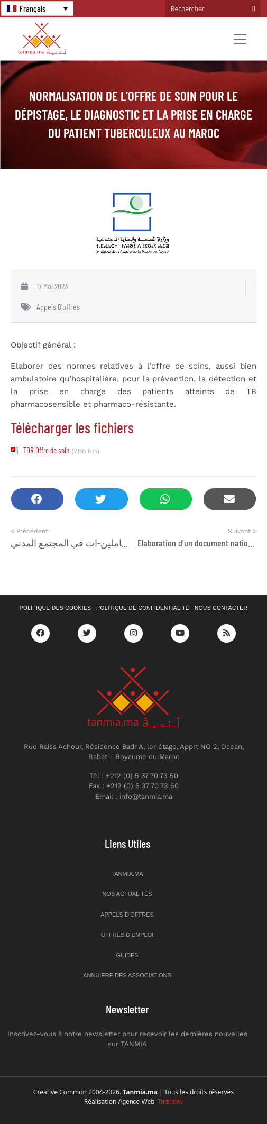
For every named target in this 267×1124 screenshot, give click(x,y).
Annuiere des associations (127, 975)
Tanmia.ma (127, 874)
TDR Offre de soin (46, 450)
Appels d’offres (127, 914)
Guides (127, 955)
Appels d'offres (58, 306)
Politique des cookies (55, 608)
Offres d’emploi (127, 934)
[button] (37, 499)
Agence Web (150, 1101)
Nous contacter (221, 608)
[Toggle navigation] (240, 39)
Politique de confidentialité (142, 608)
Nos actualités (127, 894)
